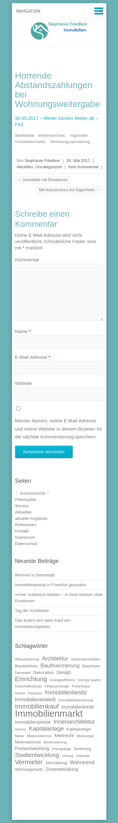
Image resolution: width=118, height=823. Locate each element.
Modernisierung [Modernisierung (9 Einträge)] (54, 742)
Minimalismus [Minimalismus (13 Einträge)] (28, 742)
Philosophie (25, 499)
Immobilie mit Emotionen (43, 179)
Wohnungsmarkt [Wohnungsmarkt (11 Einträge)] (29, 769)
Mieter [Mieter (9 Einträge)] (20, 736)
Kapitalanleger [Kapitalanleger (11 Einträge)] (79, 729)
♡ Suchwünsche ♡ (32, 493)
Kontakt (22, 531)
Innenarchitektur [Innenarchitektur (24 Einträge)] (74, 721)
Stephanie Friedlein (42, 160)
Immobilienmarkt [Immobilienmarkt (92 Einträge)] (49, 713)
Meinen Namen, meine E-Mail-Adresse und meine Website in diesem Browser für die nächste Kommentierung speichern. (58, 428)
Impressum (25, 537)
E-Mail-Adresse (33, 357)
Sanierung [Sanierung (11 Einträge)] (83, 749)
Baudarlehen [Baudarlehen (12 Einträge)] (26, 666)
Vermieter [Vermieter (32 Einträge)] (29, 761)
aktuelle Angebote (31, 518)
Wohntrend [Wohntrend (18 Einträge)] (82, 762)
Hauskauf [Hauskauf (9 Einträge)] (35, 693)
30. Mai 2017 (78, 160)
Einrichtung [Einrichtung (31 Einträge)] (31, 678)
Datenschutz (26, 543)
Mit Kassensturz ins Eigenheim (69, 189)
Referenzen (25, 524)
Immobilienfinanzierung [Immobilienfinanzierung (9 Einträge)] (76, 700)
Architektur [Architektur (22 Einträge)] (55, 658)
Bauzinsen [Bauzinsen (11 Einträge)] (91, 666)
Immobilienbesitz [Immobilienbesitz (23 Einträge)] (66, 692)
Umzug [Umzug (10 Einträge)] (67, 756)
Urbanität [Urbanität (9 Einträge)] (82, 756)
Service (22, 505)
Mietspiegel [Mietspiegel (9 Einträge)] (85, 736)
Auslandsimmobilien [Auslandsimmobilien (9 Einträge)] (86, 659)
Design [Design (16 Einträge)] (63, 672)
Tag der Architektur (32, 610)
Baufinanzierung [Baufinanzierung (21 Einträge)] (60, 665)
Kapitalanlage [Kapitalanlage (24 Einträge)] (46, 728)
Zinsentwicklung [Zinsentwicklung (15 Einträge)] (62, 769)
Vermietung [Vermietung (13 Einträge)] (56, 762)
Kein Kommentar (83, 166)
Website (23, 383)
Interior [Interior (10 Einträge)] (20, 729)
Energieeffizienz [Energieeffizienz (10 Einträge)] (63, 680)
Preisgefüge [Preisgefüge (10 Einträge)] (61, 749)
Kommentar (27, 259)
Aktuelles (25, 166)
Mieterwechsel (51, 135)
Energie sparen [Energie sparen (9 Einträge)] (89, 680)
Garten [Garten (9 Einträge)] (20, 693)
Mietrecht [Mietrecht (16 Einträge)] (64, 735)
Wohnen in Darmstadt (35, 575)
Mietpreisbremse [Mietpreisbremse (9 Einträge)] (39, 736)
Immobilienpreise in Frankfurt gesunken (51, 584)
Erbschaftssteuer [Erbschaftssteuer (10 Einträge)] (28, 686)
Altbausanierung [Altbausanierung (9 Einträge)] (27, 659)
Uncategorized (48, 166)
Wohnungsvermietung (70, 141)
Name (23, 331)
